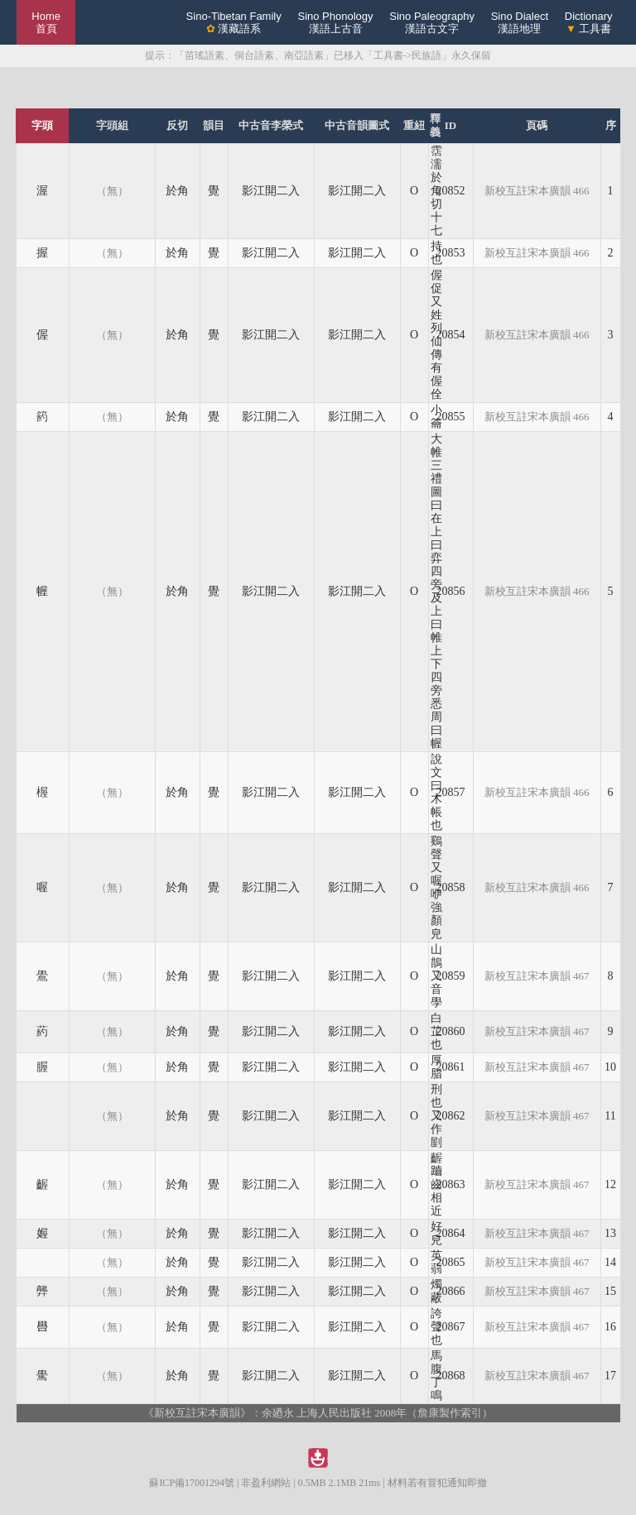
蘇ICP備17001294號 (191, 1483)
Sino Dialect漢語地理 (519, 22)
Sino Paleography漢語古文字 (432, 22)
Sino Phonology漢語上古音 (335, 22)
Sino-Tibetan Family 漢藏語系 (234, 22)
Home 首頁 (45, 22)
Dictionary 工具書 (589, 22)
